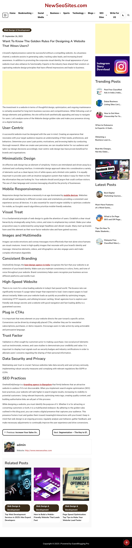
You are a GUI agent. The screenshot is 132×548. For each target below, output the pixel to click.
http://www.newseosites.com (38, 450)
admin (21, 445)
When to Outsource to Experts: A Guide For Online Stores (104, 127)
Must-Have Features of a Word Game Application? (104, 206)
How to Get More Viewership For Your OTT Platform (113, 115)
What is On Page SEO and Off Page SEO (112, 218)
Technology (78, 13)
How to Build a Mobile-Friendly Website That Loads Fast (47, 517)
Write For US (114, 15)
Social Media (41, 15)
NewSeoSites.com (66, 5)
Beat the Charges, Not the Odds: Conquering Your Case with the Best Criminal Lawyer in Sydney (103, 150)
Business (54, 13)
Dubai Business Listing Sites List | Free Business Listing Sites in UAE (113, 103)
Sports (66, 13)
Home (12, 13)
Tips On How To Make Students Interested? (102, 230)
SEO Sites (101, 15)
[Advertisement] (46, 88)
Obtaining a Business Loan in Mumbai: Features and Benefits (103, 139)
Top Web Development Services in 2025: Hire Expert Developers (18, 517)
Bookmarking (24, 13)
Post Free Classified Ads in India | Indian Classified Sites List (113, 91)
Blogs (90, 13)
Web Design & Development (17, 30)
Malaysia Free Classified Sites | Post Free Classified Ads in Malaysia (113, 242)
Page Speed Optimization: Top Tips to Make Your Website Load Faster (74, 517)
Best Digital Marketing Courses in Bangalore (112, 194)
